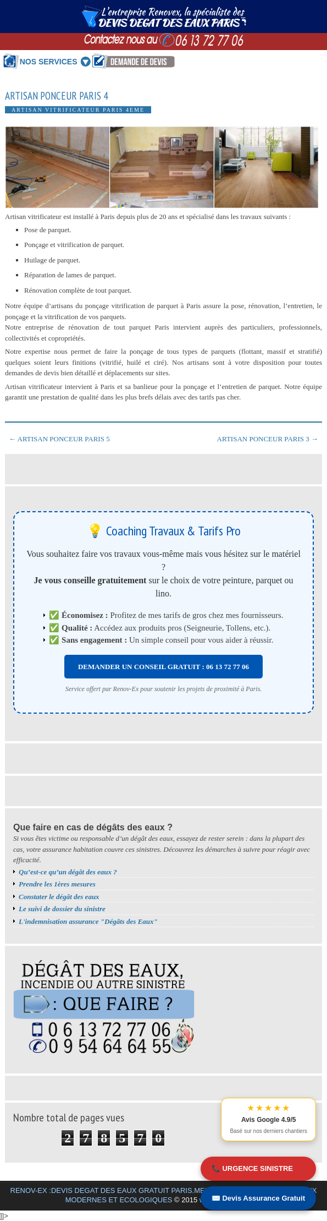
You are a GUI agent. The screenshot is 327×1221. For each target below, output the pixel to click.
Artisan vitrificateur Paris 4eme (78, 110)
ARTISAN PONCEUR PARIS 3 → (267, 439)
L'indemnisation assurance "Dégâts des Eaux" (88, 921)
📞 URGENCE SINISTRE (252, 1168)
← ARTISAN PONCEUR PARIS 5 (59, 439)
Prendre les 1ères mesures (57, 884)
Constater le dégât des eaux (59, 897)
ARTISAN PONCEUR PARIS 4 (56, 96)
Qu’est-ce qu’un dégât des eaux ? (68, 872)
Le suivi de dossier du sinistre (62, 909)
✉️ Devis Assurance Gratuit (258, 1198)
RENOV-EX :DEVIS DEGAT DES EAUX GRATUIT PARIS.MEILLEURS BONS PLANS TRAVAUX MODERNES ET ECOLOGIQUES (163, 1195)
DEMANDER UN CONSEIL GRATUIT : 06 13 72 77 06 (163, 666)
